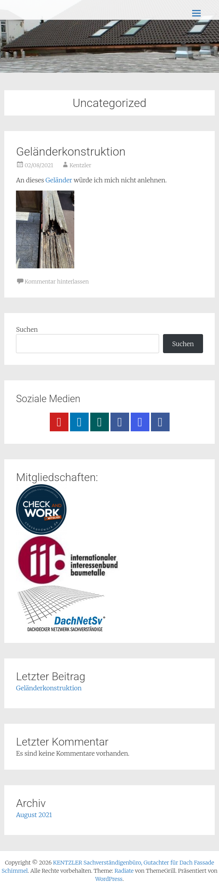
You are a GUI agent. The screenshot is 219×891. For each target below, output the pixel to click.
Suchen (27, 329)
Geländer (60, 180)
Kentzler (80, 165)
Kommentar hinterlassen (57, 281)
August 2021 (34, 815)
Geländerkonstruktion (70, 151)
